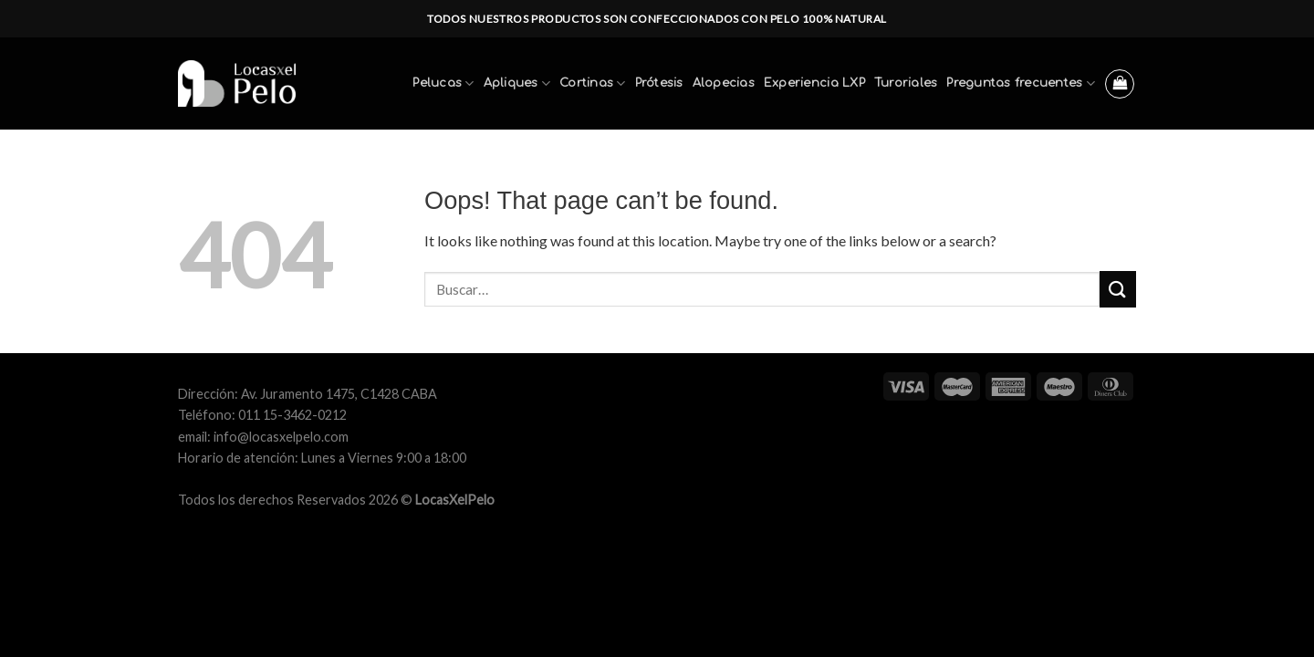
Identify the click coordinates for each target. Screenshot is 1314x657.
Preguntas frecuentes (1020, 83)
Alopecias (724, 83)
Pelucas (443, 83)
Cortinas (592, 83)
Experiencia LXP (814, 83)
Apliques (517, 83)
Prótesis (659, 83)
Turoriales (906, 83)
